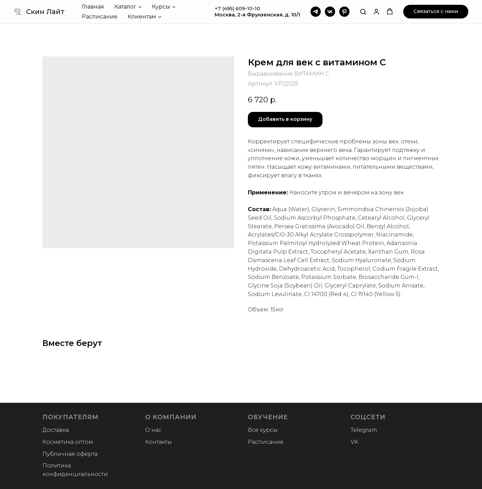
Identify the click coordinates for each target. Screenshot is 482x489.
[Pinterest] (344, 12)
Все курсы (263, 430)
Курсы (161, 6)
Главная (93, 6)
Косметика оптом (67, 442)
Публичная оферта (70, 454)
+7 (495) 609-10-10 (237, 8)
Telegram (364, 430)
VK (354, 442)
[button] (363, 11)
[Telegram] (315, 12)
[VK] (330, 12)
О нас (153, 430)
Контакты (158, 442)
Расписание (99, 16)
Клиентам (142, 16)
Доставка (55, 430)
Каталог (125, 6)
